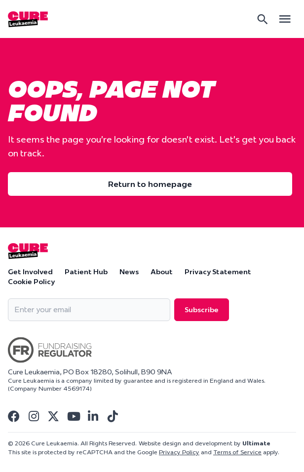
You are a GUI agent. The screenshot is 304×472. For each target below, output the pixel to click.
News (129, 271)
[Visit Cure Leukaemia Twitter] (53, 416)
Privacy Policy (179, 452)
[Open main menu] (284, 19)
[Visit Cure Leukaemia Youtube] (73, 416)
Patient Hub (86, 271)
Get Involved (30, 271)
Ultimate (256, 443)
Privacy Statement (218, 271)
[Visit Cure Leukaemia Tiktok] (112, 416)
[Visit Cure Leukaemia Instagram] (33, 416)
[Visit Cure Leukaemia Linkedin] (93, 416)
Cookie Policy (31, 281)
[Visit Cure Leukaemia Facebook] (14, 416)
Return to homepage (150, 184)
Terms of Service (237, 452)
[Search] (262, 19)
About (162, 271)
